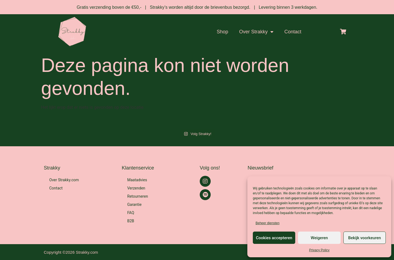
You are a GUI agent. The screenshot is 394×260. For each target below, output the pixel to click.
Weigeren (319, 237)
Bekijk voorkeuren (364, 237)
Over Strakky (256, 32)
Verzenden (136, 188)
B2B (130, 221)
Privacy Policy (319, 250)
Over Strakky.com (64, 180)
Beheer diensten (267, 223)
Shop (222, 31)
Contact (292, 31)
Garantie (134, 204)
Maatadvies (137, 180)
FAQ (130, 213)
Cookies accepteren (274, 237)
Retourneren (137, 196)
